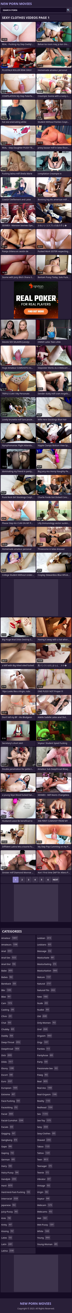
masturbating (47, 964)
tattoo (43, 1153)
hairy (6, 1166)
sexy (42, 1127)
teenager (44, 1166)
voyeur (43, 1198)
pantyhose (45, 1055)
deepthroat (10, 1049)
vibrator (44, 1179)
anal (7, 951)
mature (44, 977)
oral (42, 1029)
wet (42, 1218)
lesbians (44, 944)
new (42, 996)
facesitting (9, 1107)
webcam (45, 1205)
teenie (43, 1172)
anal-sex (9, 957)
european (9, 1088)
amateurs (9, 944)
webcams (45, 1211)
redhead (45, 1107)
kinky (7, 1224)
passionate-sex (47, 1068)
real (42, 1081)
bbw (6, 996)
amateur (9, 938)
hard (7, 1185)
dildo (7, 1062)
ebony (7, 1068)
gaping (7, 1153)
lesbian (44, 938)
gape (6, 1146)
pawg (42, 1075)
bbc (6, 990)
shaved (44, 1140)
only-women (46, 1022)
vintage (44, 1185)
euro (7, 1081)
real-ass (44, 1088)
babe (7, 970)
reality (44, 1101)
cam (7, 1003)
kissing (7, 1231)
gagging (8, 1133)
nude (42, 1003)
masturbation (47, 970)
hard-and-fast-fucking (16, 1192)
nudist (43, 1009)
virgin (43, 1192)
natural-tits (46, 990)
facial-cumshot (12, 1120)
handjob (9, 1179)
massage (44, 951)
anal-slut (8, 964)
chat (6, 1022)
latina (7, 1250)
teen (43, 1159)
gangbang (9, 1140)
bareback (9, 983)
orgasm (44, 1035)
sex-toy (44, 1120)
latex (6, 1237)
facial (7, 1114)
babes (7, 977)
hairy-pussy (10, 1172)
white (43, 1231)
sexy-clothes (46, 1133)
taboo (43, 1146)
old (42, 1016)
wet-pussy (45, 1224)
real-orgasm (47, 1094)
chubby (8, 1029)
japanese (8, 1205)
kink (6, 1218)
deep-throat (11, 1042)
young (43, 1237)
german (8, 1159)
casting (8, 1009)
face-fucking (10, 1101)
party (42, 1062)
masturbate (46, 957)
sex (42, 1114)
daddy (7, 1035)
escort (7, 1075)
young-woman (47, 1244)
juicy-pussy (9, 1211)
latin (7, 1244)
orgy (43, 1042)
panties (43, 1049)
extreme (8, 1094)
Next (55, 879)
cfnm (6, 1016)
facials (7, 1127)
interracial (9, 1198)
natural (44, 983)
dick (6, 1055)
